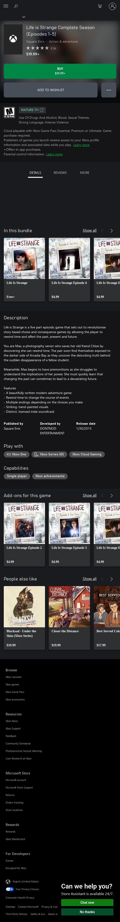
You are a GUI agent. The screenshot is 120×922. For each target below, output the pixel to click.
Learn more (81, 144)
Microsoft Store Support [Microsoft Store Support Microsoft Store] (19, 787)
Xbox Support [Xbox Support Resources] (13, 728)
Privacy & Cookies (51, 906)
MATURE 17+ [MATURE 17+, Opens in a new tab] (32, 110)
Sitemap (10, 906)
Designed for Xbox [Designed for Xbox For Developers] (16, 868)
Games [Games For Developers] (10, 860)
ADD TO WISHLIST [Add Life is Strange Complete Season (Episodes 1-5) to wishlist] (50, 90)
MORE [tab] (84, 172)
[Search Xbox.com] (16, 6)
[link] (24, 269)
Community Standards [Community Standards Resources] (18, 743)
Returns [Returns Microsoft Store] (10, 794)
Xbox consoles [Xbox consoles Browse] (14, 676)
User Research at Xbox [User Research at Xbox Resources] (18, 758)
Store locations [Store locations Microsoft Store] (14, 809)
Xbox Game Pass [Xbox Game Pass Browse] (15, 691)
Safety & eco (37, 913)
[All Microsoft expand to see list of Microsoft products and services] (5, 6)
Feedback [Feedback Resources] (11, 735)
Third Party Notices (16, 913)
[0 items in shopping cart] (101, 6)
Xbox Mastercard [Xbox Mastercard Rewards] (15, 838)
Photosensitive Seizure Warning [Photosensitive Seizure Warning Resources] (24, 750)
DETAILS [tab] (35, 172)
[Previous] (102, 230)
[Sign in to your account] (112, 6)
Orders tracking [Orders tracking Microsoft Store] (14, 802)
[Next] (111, 230)
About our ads (56, 913)
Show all (90, 230)
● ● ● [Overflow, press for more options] (109, 90)
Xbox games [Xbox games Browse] (12, 684)
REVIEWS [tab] (60, 172)
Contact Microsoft (28, 906)
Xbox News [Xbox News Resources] (12, 720)
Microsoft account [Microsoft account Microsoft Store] (16, 779)
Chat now (87, 902)
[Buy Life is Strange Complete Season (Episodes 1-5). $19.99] (60, 71)
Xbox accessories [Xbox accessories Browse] (15, 699)
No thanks (87, 912)
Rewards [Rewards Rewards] (10, 831)
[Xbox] (12, 17)
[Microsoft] (59, 3)
